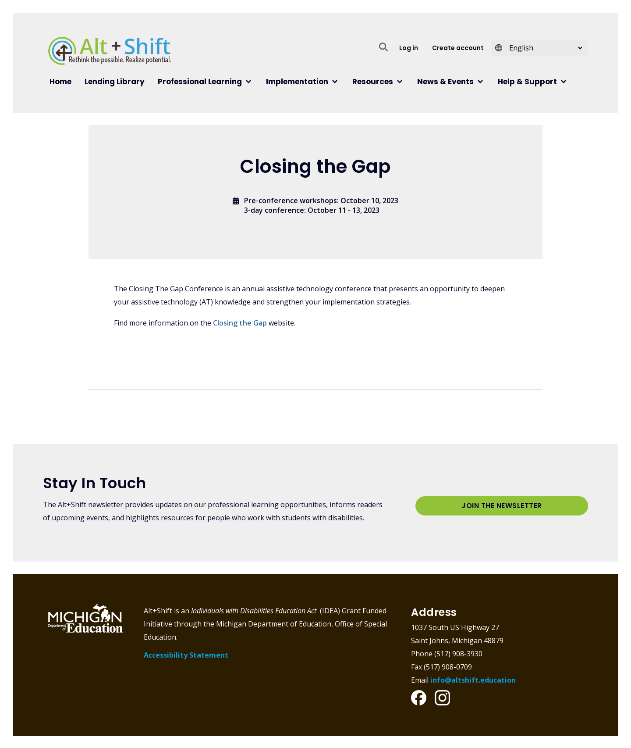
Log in (408, 47)
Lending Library (115, 81)
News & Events (445, 81)
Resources (372, 81)
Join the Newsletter (501, 506)
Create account (458, 47)
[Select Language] (543, 48)
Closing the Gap (240, 323)
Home (60, 81)
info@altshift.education (473, 679)
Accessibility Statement (186, 655)
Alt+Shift (109, 51)
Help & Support (527, 81)
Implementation (297, 81)
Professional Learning (200, 81)
